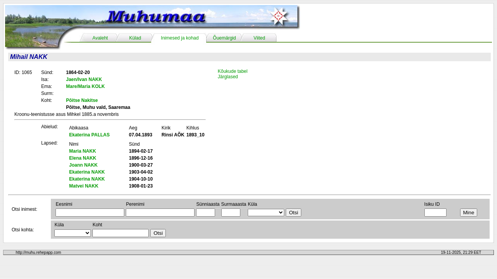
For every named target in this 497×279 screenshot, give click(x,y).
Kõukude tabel (233, 71)
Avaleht (100, 38)
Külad (135, 38)
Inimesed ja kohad (179, 38)
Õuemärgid (224, 38)
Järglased (228, 76)
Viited (259, 38)
